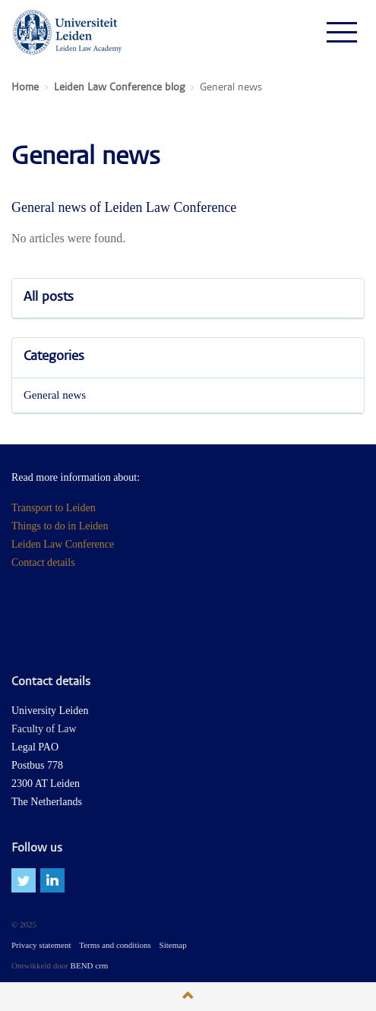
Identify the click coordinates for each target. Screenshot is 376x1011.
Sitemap (173, 944)
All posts (49, 298)
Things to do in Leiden (60, 526)
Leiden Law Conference (62, 544)
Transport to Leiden (53, 507)
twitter (23, 880)
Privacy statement (41, 944)
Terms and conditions (115, 944)
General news (55, 395)
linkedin (52, 880)
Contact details (43, 562)
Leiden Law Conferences (68, 32)
